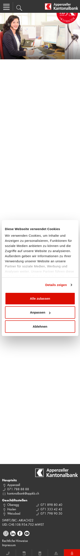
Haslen (11, 509)
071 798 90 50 (51, 513)
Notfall (56, 553)
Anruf (8, 553)
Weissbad (13, 513)
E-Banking (72, 553)
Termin (24, 553)
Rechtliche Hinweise (15, 541)
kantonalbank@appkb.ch (23, 493)
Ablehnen (40, 326)
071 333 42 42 (51, 509)
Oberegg (13, 505)
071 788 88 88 (18, 489)
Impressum (9, 545)
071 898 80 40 (51, 505)
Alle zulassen (40, 298)
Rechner (40, 553)
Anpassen (40, 312)
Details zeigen (56, 285)
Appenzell (13, 485)
